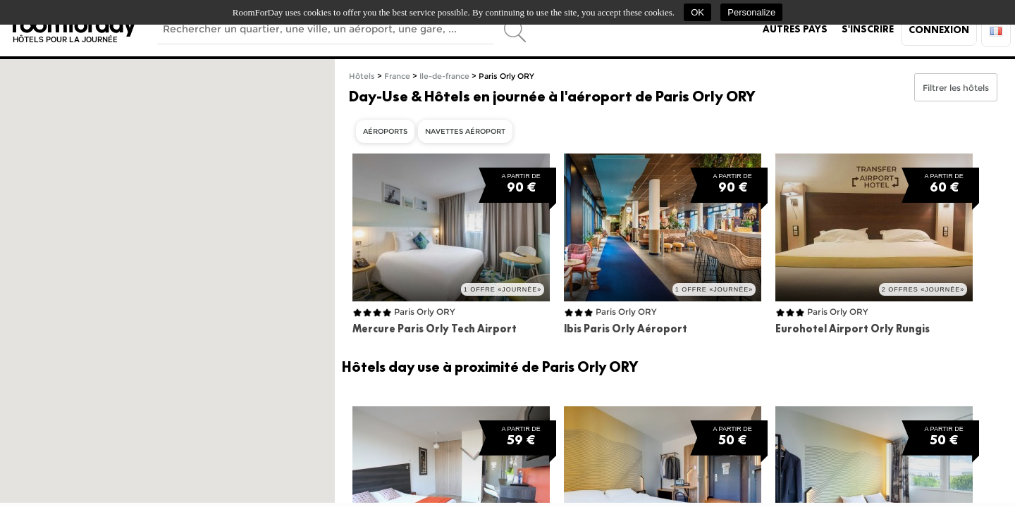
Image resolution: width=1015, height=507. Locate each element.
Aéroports (385, 131)
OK (697, 12)
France (397, 76)
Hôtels (362, 76)
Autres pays (795, 29)
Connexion (939, 29)
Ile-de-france (444, 76)
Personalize (751, 12)
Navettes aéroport (465, 131)
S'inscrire (868, 29)
